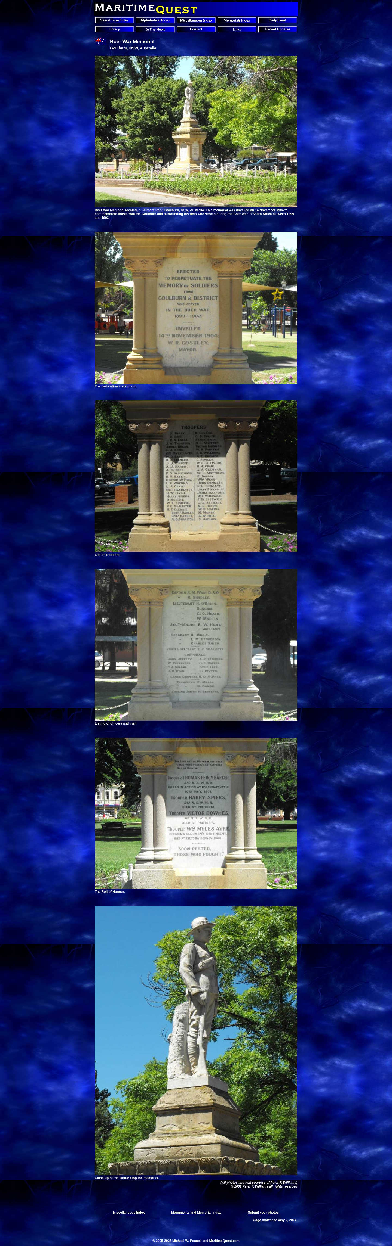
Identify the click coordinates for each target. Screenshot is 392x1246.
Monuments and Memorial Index (196, 1212)
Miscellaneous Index (129, 1212)
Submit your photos (263, 1212)
